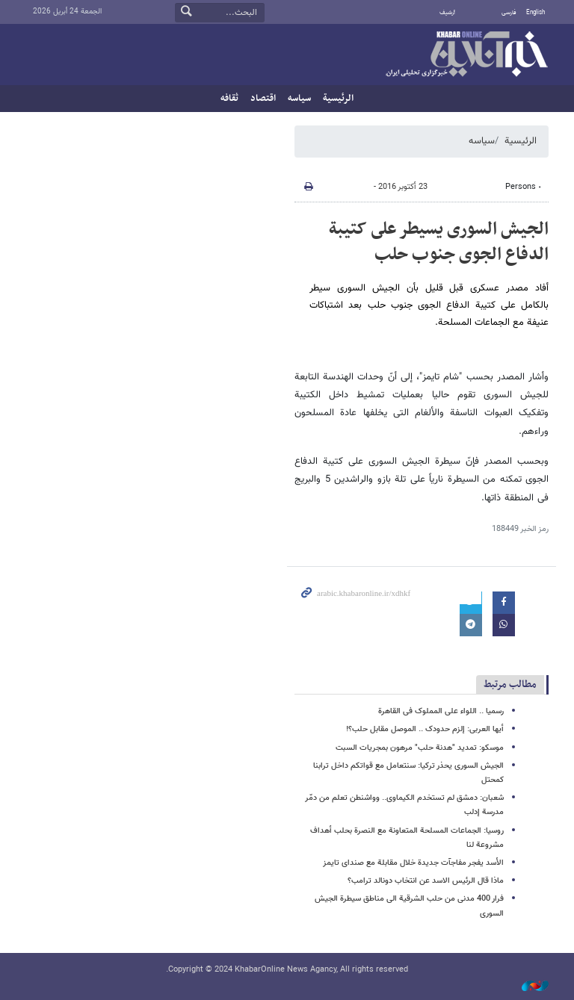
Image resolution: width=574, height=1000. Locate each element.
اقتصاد (263, 98)
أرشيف (447, 12)
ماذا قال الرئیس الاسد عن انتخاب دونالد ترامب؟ (426, 881)
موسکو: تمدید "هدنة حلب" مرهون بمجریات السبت (420, 748)
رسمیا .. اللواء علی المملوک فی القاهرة (441, 711)
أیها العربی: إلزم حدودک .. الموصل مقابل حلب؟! (425, 729)
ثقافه (229, 98)
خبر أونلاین (466, 55)
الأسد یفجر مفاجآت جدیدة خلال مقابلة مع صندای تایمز (413, 863)
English (535, 12)
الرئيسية (338, 98)
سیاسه (299, 98)
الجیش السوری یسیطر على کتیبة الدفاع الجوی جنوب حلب (439, 242)
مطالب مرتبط (510, 684)
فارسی (509, 12)
